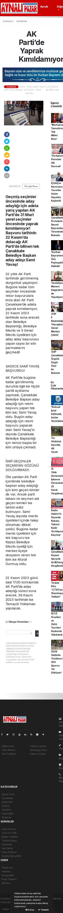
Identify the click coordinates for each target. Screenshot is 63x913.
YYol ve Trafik (9, 832)
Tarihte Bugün (9, 840)
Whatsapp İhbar (38, 750)
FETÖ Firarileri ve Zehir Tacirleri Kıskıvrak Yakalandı (56, 624)
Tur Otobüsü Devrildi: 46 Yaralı (56, 444)
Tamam (43, 909)
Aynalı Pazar (8, 794)
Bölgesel (6, 817)
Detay (30, 909)
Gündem (6, 809)
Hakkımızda (8, 746)
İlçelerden (7, 802)
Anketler (6, 871)
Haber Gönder (38, 753)
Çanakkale (21, 21)
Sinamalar (7, 844)
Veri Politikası (9, 753)
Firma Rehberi (9, 852)
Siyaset (6, 805)
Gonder (37, 633)
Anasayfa (8, 21)
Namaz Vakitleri (10, 836)
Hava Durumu (9, 829)
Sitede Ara (7, 867)
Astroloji (6, 883)
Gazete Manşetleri (11, 855)
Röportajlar (7, 813)
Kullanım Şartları (38, 746)
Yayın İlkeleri (8, 750)
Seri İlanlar (7, 848)
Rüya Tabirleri (9, 879)
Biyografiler (8, 875)
